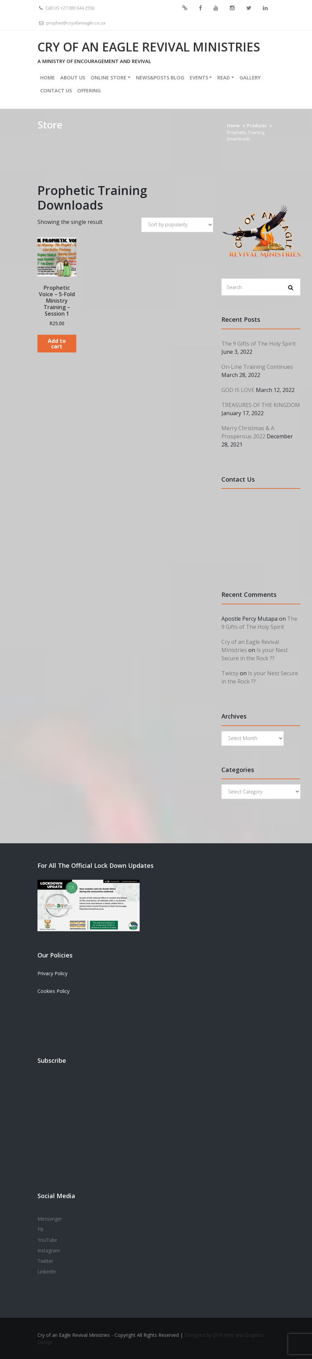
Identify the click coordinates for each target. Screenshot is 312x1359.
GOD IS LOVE (237, 389)
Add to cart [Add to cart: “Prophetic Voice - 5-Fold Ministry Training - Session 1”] (57, 343)
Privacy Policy (52, 973)
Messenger (185, 8)
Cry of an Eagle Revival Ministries (150, 46)
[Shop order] (177, 224)
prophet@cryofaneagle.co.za (71, 23)
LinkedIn (265, 8)
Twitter (249, 8)
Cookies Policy (53, 990)
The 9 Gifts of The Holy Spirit (258, 343)
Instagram (232, 8)
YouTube (216, 8)
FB (200, 8)
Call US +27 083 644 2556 (65, 8)
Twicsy (229, 673)
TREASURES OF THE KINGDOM (260, 404)
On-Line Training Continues (257, 366)
